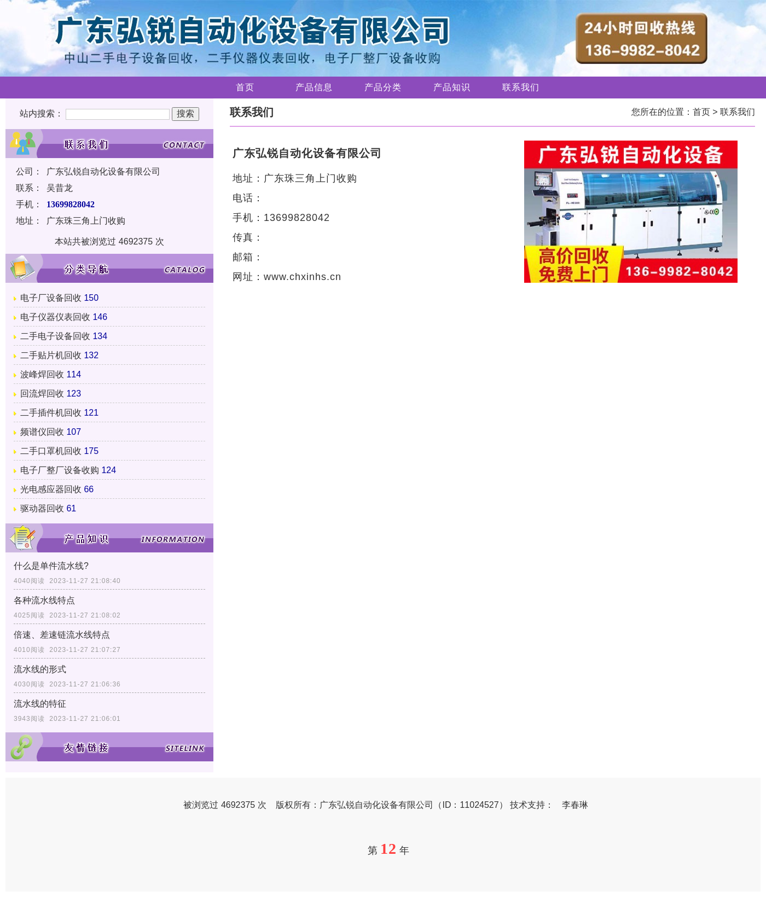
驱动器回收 (42, 508)
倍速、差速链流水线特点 (62, 634)
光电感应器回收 (51, 489)
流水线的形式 (40, 669)
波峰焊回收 (42, 374)
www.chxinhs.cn (302, 276)
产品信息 (314, 87)
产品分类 (383, 87)
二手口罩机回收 (51, 451)
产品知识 (452, 87)
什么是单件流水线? (51, 565)
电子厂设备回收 (51, 297)
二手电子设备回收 (55, 336)
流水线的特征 (40, 703)
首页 (245, 87)
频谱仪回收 (42, 431)
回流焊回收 (42, 393)
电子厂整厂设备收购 (59, 470)
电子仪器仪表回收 (55, 317)
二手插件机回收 (51, 412)
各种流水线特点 (44, 600)
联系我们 (520, 87)
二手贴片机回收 (51, 355)
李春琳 (575, 804)
